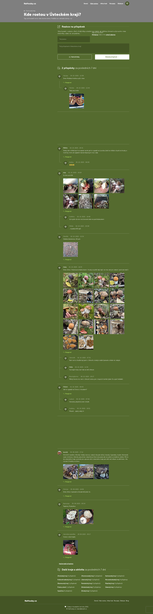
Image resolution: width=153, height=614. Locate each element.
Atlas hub (103, 3)
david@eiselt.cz (82, 609)
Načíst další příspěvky (66, 564)
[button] (74, 57)
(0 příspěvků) (66, 576)
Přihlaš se (95, 35)
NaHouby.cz (30, 3)
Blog (127, 601)
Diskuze (120, 3)
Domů (86, 3)
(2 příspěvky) (113, 587)
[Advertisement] (39, 55)
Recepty (112, 3)
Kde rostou (94, 3)
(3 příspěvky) (91, 587)
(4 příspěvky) (116, 580)
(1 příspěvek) (67, 583)
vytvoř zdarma (110, 35)
